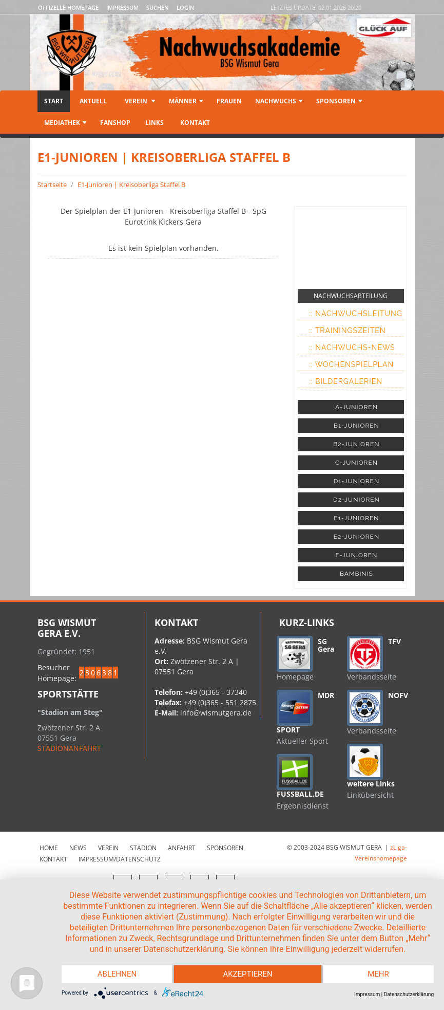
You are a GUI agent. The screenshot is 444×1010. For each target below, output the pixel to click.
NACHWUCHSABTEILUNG (351, 295)
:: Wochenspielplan (351, 364)
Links (154, 122)
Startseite (52, 184)
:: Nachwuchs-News (352, 347)
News (78, 847)
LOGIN (186, 7)
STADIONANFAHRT (69, 748)
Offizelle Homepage (68, 7)
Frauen (229, 101)
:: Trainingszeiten (347, 330)
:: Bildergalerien (345, 381)
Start (53, 101)
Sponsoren (339, 101)
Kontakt (194, 122)
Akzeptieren (247, 974)
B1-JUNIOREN (356, 425)
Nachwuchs (279, 101)
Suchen (157, 7)
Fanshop (115, 122)
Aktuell (93, 101)
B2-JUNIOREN (356, 444)
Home (49, 847)
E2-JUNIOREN (356, 536)
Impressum (122, 7)
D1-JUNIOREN (356, 481)
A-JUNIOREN (356, 407)
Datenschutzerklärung (409, 994)
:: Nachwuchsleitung (355, 313)
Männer (186, 101)
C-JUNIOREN (356, 462)
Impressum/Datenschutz (120, 859)
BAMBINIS (356, 573)
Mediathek (65, 122)
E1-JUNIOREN (356, 518)
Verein (139, 101)
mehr (378, 974)
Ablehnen (117, 974)
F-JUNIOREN (357, 555)
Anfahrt (182, 847)
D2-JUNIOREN (356, 499)
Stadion (143, 847)
